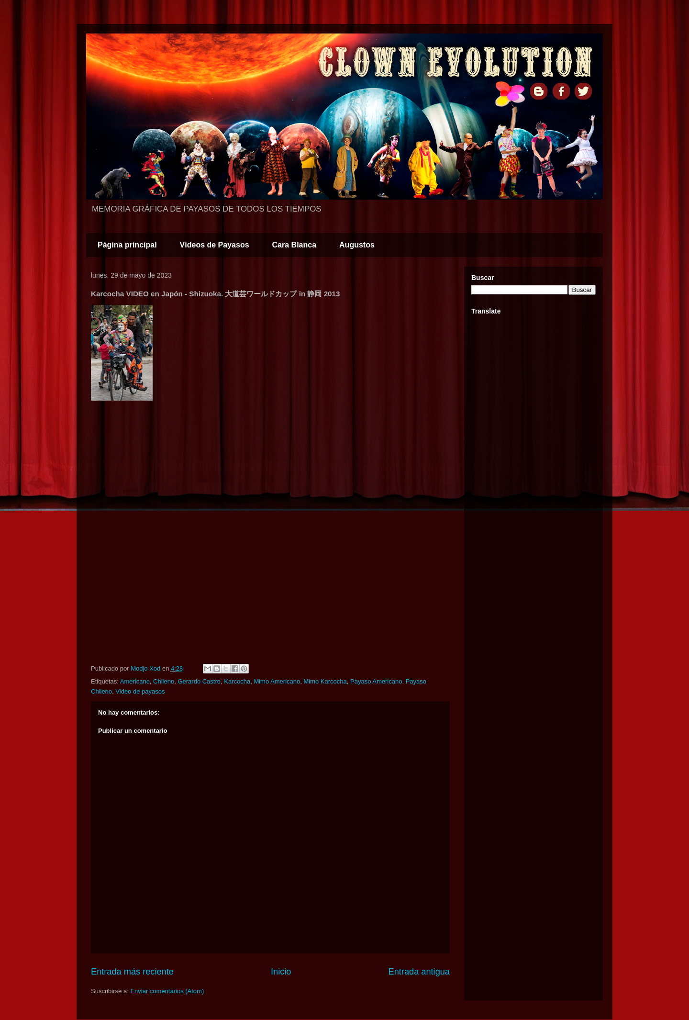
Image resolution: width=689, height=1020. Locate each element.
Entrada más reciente (132, 971)
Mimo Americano (277, 681)
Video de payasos (140, 691)
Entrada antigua (419, 971)
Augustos (357, 245)
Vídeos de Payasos (214, 245)
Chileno (163, 681)
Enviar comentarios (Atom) (167, 991)
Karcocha (237, 681)
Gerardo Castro (199, 681)
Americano (135, 681)
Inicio (281, 971)
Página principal (127, 245)
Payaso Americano (376, 681)
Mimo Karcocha (324, 681)
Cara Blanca (294, 245)
